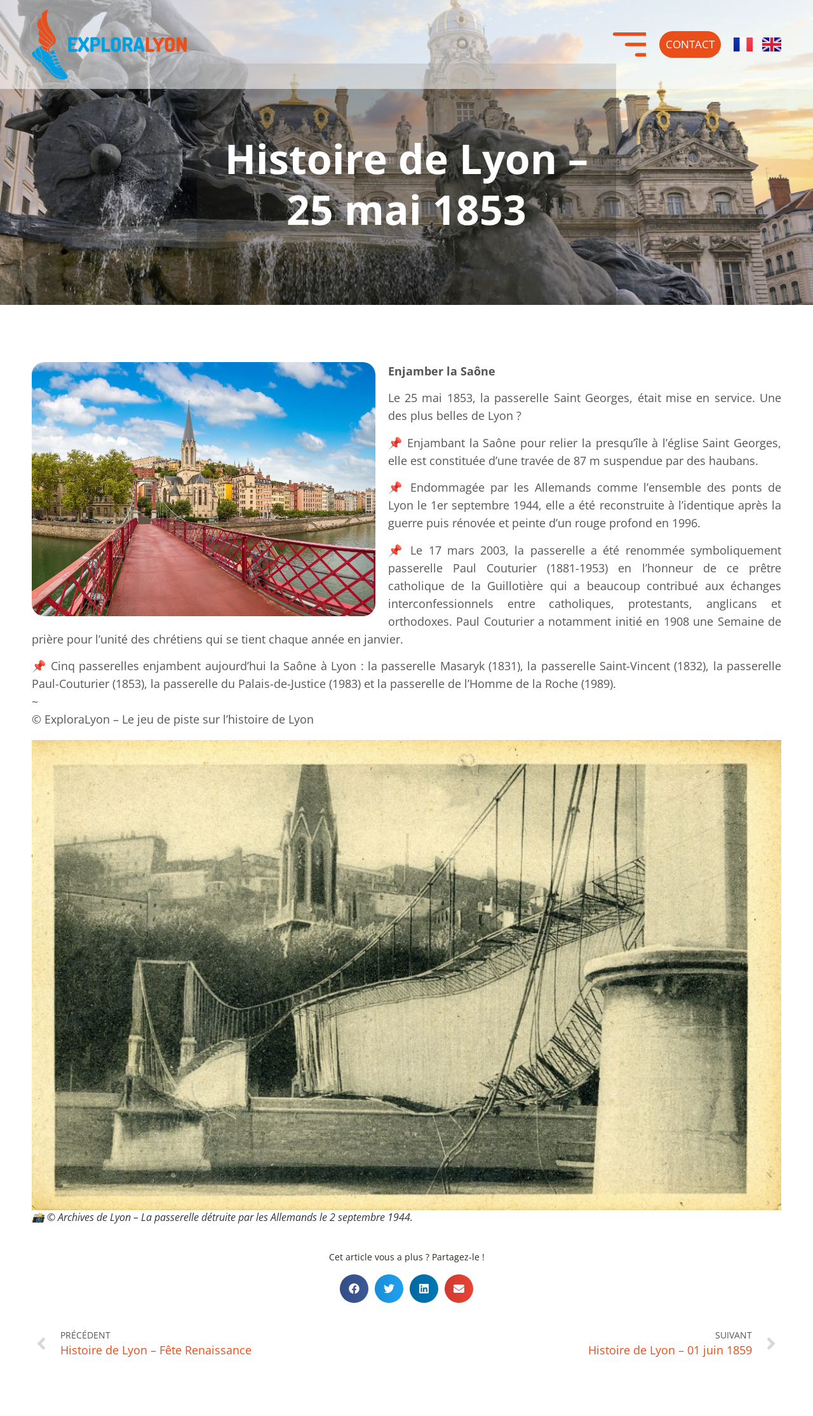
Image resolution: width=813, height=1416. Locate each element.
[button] (354, 1288)
